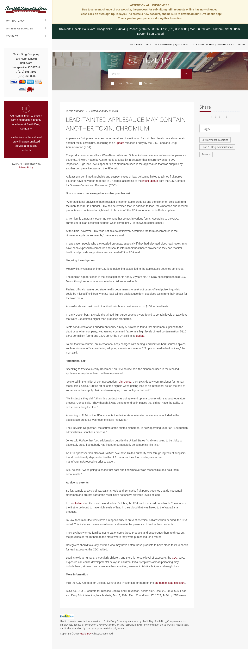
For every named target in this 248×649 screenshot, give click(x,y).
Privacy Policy (26, 167)
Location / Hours (204, 44)
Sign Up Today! (225, 44)
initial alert (78, 503)
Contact (12, 36)
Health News (122, 83)
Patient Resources (19, 28)
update (120, 142)
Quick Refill (182, 44)
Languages (135, 44)
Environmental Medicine (215, 139)
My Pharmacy (15, 20)
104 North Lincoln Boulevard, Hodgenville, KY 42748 (93, 29)
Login (241, 44)
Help (148, 44)
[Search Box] (144, 73)
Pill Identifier (163, 44)
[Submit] (186, 74)
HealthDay (85, 633)
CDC (175, 557)
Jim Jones (125, 381)
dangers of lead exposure (170, 582)
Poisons (206, 154)
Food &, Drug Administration (217, 147)
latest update (150, 180)
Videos (146, 83)
